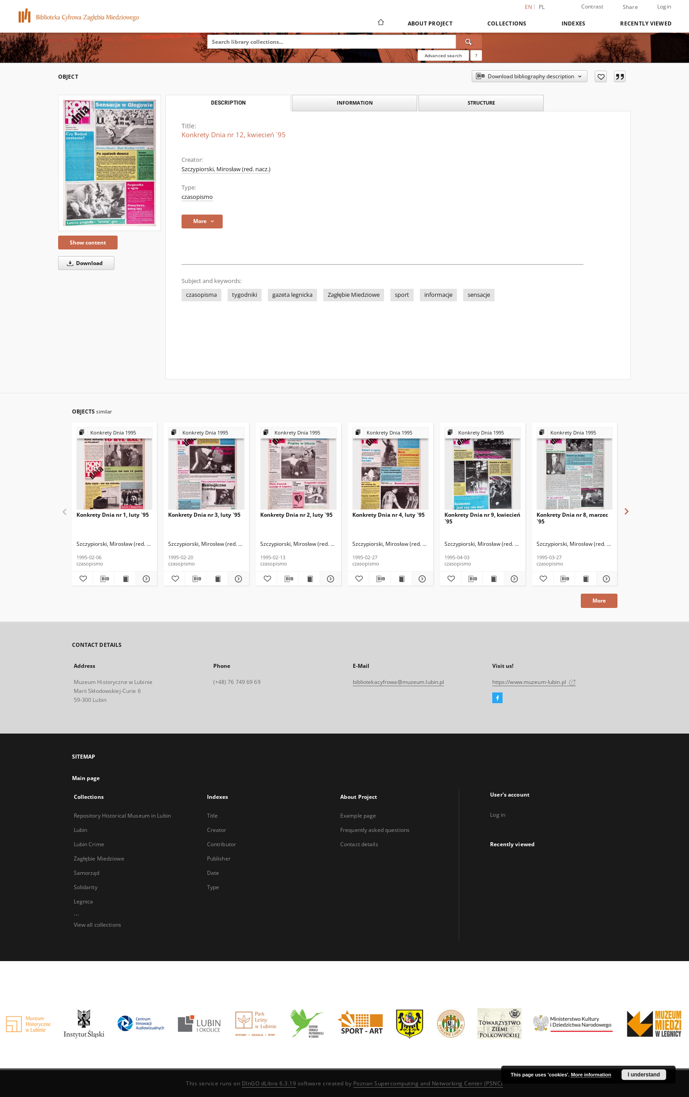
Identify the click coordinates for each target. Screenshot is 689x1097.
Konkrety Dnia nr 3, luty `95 (204, 515)
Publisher (219, 858)
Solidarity (85, 887)
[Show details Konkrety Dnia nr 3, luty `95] (237, 579)
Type (213, 887)
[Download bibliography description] (103, 579)
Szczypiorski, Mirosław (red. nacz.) (226, 169)
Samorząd (87, 873)
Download (83, 263)
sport (402, 295)
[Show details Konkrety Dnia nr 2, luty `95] (329, 579)
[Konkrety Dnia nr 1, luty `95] (114, 468)
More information (591, 1074)
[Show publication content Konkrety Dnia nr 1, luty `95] (124, 579)
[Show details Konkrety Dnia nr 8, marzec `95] (605, 579)
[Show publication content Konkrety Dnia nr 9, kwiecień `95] (493, 579)
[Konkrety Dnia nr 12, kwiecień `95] (109, 163)
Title (212, 815)
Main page (86, 778)
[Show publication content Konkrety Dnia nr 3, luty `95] (217, 579)
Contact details (359, 844)
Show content (88, 242)
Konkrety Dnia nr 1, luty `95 (112, 515)
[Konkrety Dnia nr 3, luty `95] (206, 468)
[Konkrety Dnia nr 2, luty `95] (298, 468)
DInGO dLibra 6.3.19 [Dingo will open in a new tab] (269, 1083)
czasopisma (201, 295)
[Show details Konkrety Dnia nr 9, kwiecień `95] (513, 579)
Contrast (592, 6)
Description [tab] (228, 103)
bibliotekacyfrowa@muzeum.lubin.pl (398, 682)
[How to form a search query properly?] (476, 55)
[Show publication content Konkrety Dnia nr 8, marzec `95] (585, 579)
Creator (217, 830)
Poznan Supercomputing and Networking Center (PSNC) (428, 1083)
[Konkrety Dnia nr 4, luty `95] (390, 468)
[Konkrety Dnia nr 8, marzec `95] (575, 468)
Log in (497, 815)
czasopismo (197, 197)
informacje (438, 295)
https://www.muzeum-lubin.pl (534, 682)
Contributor (221, 844)
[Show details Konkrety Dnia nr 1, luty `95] (145, 579)
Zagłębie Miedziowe (354, 295)
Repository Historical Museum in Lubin (122, 815)
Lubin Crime (89, 844)
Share (630, 7)
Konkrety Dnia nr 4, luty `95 (388, 515)
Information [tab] (355, 102)
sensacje (479, 295)
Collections (507, 23)
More (599, 600)
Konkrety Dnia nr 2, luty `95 (296, 515)
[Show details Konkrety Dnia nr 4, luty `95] (421, 579)
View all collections (97, 924)
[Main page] (380, 23)
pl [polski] (542, 7)
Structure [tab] (481, 102)
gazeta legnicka (292, 295)
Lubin (81, 830)
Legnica (83, 901)
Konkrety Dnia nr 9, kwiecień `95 (482, 518)
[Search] (469, 41)
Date (213, 873)
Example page (358, 815)
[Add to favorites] (601, 76)
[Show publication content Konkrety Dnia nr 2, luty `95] (309, 579)
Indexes (574, 23)
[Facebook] (497, 698)
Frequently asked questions (375, 830)
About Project (430, 23)
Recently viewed (646, 23)
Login (664, 6)
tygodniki (244, 295)
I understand (644, 1075)
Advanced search (443, 55)
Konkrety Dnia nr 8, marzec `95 (572, 518)
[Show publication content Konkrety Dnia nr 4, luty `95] (401, 579)
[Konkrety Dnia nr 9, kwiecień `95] (482, 468)
